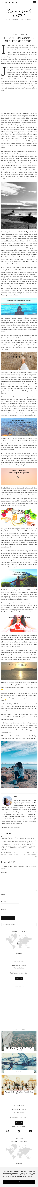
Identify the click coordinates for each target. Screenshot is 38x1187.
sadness (14, 847)
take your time (23, 847)
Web (11, 827)
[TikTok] (9, 2)
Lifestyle (23, 34)
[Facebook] (13, 2)
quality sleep (6, 847)
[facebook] (19, 1132)
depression (11, 838)
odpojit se (31, 846)
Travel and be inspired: (19, 967)
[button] (35, 2)
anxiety (6, 837)
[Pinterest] (6, 2)
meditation (12, 846)
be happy (12, 837)
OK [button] (19, 1182)
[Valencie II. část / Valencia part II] (19, 1085)
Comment (4, 872)
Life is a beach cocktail (19, 13)
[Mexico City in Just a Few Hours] (19, 1041)
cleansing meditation (23, 837)
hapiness (15, 841)
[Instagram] (2, 2)
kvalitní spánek (19, 844)
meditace (4, 846)
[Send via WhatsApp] (12, 834)
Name (3, 894)
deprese (4, 838)
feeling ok (18, 840)
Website (3, 909)
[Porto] (19, 1063)
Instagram (17, 827)
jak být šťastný (27, 843)
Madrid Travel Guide (28, 854)
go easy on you (6, 841)
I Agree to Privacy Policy (20, 973)
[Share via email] (7, 834)
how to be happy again (13, 843)
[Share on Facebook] (10, 834)
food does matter (29, 840)
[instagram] (7, 1132)
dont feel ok (9, 840)
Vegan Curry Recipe (9, 853)
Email (3, 902)
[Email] (16, 2)
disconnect (20, 838)
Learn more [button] (27, 1176)
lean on (28, 844)
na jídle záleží (22, 846)
